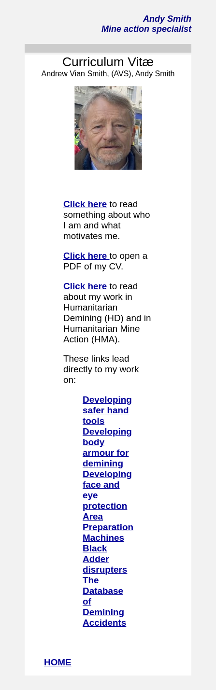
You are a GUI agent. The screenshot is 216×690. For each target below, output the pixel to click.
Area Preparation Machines (108, 527)
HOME (58, 662)
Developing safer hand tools (107, 410)
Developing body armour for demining (107, 447)
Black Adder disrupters (105, 559)
